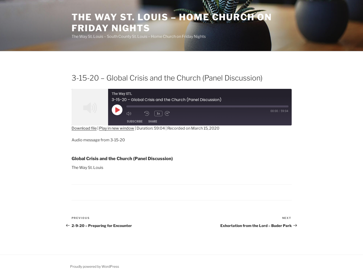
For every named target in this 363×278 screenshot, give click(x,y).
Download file (84, 128)
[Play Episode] (117, 109)
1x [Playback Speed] (158, 113)
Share (152, 121)
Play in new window (116, 128)
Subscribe (134, 121)
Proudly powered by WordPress (94, 266)
